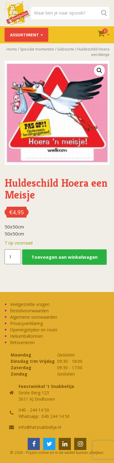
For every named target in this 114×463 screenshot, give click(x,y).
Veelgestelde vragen (30, 304)
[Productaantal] (13, 256)
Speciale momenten (37, 49)
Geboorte (65, 49)
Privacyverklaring (26, 323)
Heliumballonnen (26, 336)
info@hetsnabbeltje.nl (40, 427)
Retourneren (22, 342)
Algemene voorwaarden (33, 317)
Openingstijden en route (33, 330)
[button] (99, 70)
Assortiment (24, 34)
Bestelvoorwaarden (29, 311)
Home (11, 49)
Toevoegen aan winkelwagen (64, 257)
